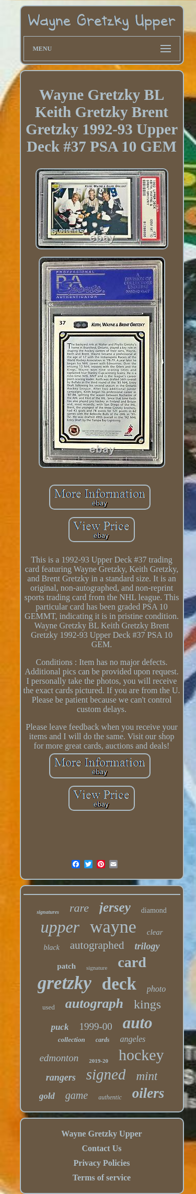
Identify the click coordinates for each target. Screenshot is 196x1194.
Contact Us (101, 1148)
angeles (132, 1039)
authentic (110, 1097)
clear (155, 932)
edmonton (58, 1057)
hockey (141, 1054)
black (51, 947)
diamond (154, 910)
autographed (97, 945)
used (48, 1007)
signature (96, 968)
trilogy (147, 946)
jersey (115, 907)
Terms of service (102, 1177)
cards (103, 1039)
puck (59, 1027)
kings (147, 1004)
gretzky (64, 983)
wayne (113, 926)
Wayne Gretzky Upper (101, 1133)
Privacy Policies (102, 1162)
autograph (94, 1003)
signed (106, 1074)
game (76, 1095)
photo (156, 988)
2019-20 (98, 1061)
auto (138, 1023)
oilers (148, 1093)
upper (59, 926)
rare (79, 907)
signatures (48, 912)
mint (146, 1076)
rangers (61, 1077)
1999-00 (95, 1026)
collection (71, 1039)
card (132, 962)
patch (66, 966)
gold (47, 1096)
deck (119, 983)
